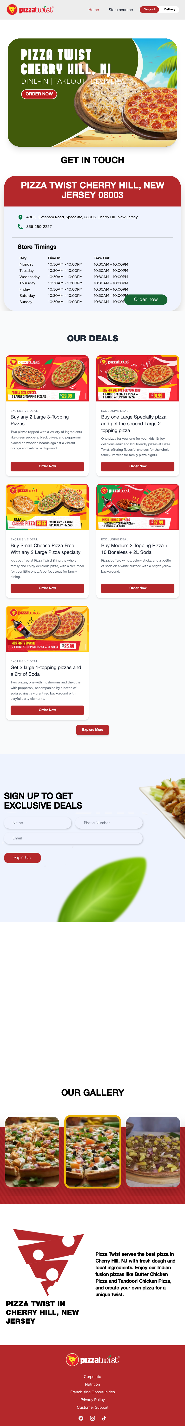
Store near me (121, 10)
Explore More (92, 730)
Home (93, 10)
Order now (39, 94)
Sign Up (22, 858)
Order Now (47, 466)
